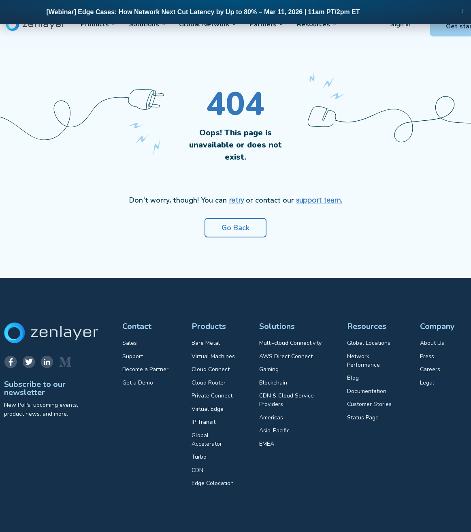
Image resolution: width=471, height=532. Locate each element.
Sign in (373, 24)
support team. (319, 200)
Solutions (142, 24)
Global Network (197, 24)
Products (98, 24)
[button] (462, 11)
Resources (295, 24)
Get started (432, 26)
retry (236, 200)
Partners (251, 24)
